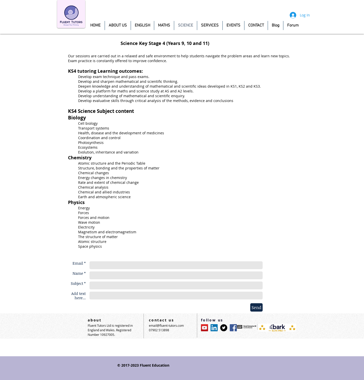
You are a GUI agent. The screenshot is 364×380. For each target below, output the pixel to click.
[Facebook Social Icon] (233, 327)
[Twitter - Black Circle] (223, 327)
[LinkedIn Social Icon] (214, 327)
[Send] (256, 307)
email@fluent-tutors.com (166, 325)
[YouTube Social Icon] (204, 327)
